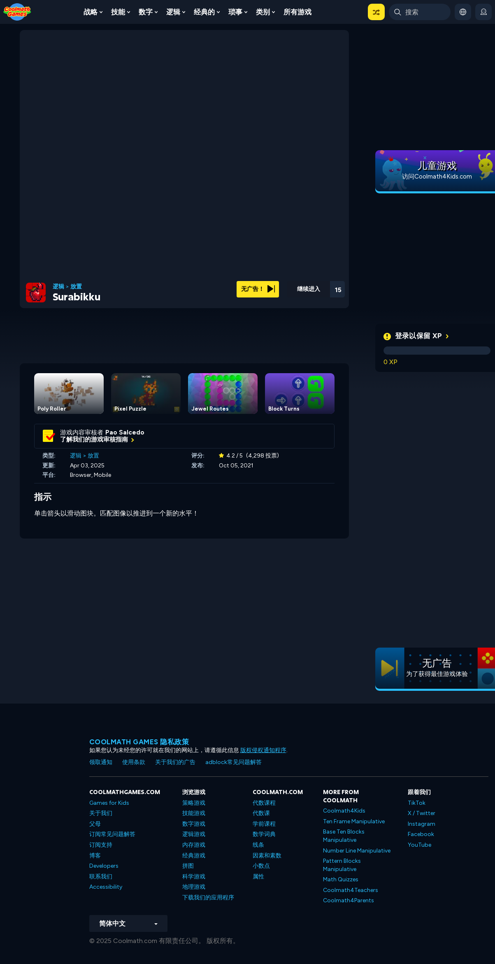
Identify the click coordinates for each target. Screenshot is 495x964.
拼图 (188, 865)
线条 (258, 844)
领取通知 (100, 762)
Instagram (421, 823)
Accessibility (105, 886)
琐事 (235, 12)
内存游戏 (193, 844)
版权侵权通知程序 (263, 750)
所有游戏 (297, 12)
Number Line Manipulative (356, 850)
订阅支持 (100, 844)
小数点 (261, 865)
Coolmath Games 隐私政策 (139, 742)
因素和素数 (267, 855)
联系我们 (100, 876)
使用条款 (133, 762)
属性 (258, 876)
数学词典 (264, 834)
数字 (146, 12)
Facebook (421, 834)
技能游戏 (193, 813)
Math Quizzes (340, 879)
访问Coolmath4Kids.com (437, 176)
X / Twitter (421, 813)
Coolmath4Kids (344, 810)
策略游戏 (193, 802)
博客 (95, 855)
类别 (263, 12)
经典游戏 (193, 855)
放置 (76, 286)
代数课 (261, 813)
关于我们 (100, 813)
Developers (104, 865)
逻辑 (173, 12)
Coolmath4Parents (348, 900)
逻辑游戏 (193, 834)
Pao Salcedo (124, 432)
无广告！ (258, 289)
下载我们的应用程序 (208, 897)
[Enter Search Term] (420, 12)
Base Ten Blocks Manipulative (344, 835)
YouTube (419, 844)
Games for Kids (109, 802)
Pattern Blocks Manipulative (342, 865)
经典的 (204, 12)
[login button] (483, 12)
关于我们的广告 (175, 762)
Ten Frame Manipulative (354, 821)
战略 (91, 12)
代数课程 (264, 802)
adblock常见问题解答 (233, 762)
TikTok (416, 802)
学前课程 (264, 823)
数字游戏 (193, 823)
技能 (118, 12)
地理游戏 (193, 886)
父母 (95, 823)
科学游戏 (193, 876)
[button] (376, 12)
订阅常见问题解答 (112, 834)
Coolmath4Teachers (350, 890)
